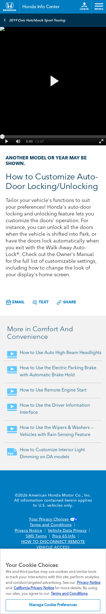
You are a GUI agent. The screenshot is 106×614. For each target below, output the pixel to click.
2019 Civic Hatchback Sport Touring (34, 20)
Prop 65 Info (63, 536)
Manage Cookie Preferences (53, 605)
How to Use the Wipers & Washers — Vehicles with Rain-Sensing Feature (57, 431)
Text (40, 302)
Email (15, 302)
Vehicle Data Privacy (67, 531)
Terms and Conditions (51, 525)
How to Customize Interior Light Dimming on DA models (52, 453)
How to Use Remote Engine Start (53, 390)
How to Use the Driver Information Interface (55, 409)
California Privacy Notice (34, 588)
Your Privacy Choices (53, 519)
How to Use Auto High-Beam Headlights (60, 353)
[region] (53, 581)
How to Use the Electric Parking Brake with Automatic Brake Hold (58, 371)
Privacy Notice (28, 531)
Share (66, 302)
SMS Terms (36, 536)
